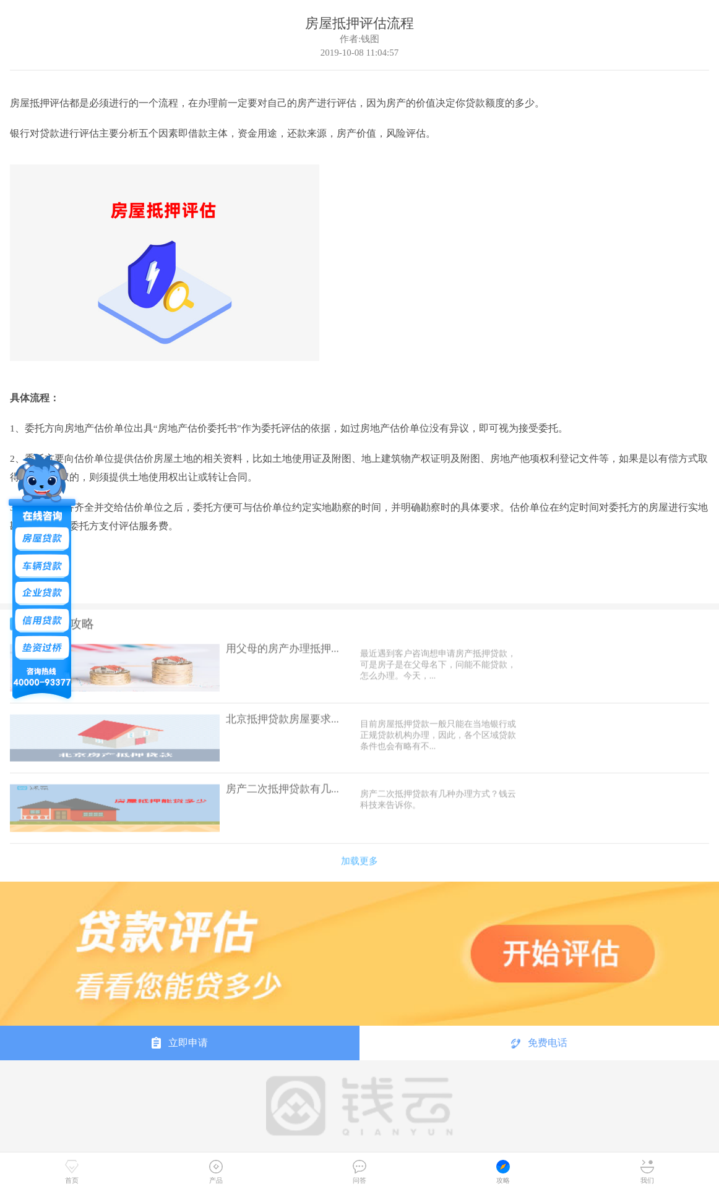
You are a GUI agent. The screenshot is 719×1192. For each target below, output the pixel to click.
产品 (216, 1172)
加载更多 (359, 857)
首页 (72, 1172)
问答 (359, 1172)
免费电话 (539, 1043)
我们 (647, 1172)
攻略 (503, 1172)
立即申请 (180, 1042)
